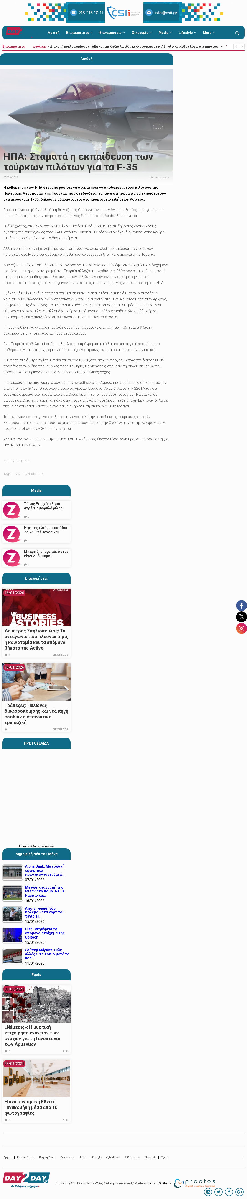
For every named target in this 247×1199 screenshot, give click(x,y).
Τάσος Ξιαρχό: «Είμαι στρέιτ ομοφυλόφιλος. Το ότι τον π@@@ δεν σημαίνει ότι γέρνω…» (44, 510)
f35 (17, 474)
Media (165, 33)
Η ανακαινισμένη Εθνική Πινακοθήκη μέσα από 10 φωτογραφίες (31, 1107)
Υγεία (164, 1157)
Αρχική (53, 33)
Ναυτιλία (151, 1157)
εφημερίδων (47, 846)
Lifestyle (187, 33)
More (209, 33)
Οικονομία (142, 33)
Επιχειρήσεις (112, 33)
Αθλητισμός (132, 1157)
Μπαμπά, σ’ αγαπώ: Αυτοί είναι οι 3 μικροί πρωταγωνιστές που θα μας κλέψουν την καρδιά (46, 558)
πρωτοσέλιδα (29, 846)
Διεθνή (86, 59)
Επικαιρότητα (79, 33)
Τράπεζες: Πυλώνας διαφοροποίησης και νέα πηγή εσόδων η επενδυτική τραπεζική (36, 714)
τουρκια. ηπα (33, 474)
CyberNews (113, 1157)
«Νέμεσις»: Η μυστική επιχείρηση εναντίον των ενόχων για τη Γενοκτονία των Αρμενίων (32, 1035)
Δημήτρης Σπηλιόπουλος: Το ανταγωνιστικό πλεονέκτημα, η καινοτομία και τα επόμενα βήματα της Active (36, 639)
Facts (65, 1051)
